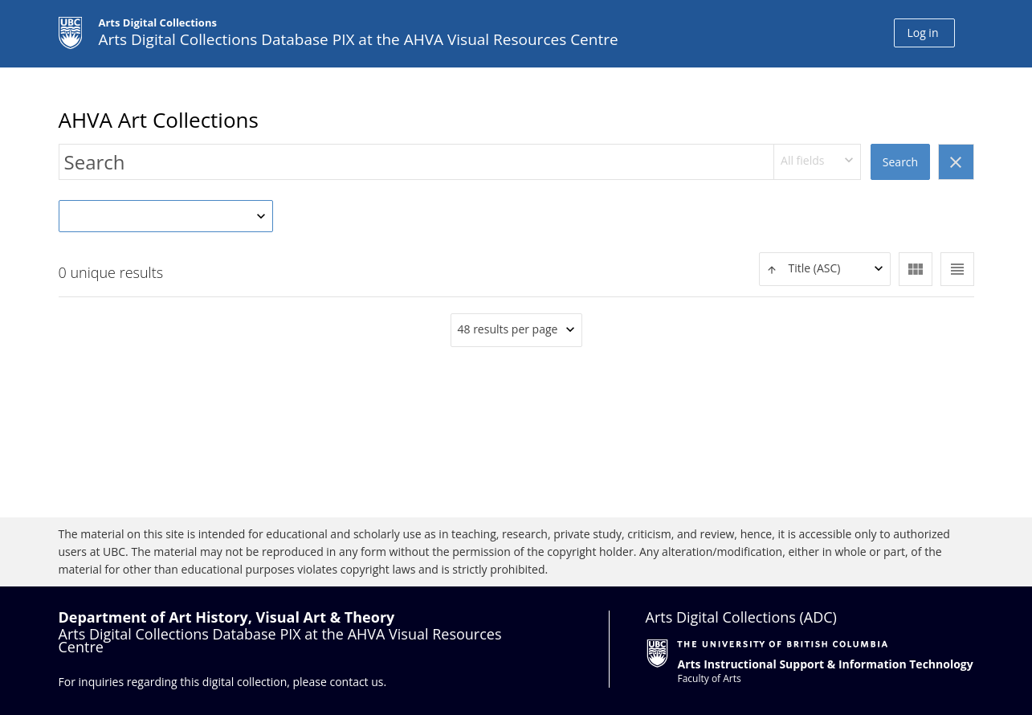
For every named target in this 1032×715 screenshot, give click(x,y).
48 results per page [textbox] (508, 329)
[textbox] (825, 268)
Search (900, 162)
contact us (356, 681)
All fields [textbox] (802, 160)
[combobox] (817, 162)
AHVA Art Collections (159, 119)
